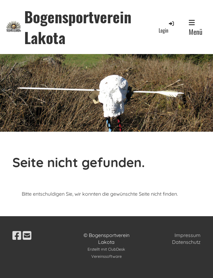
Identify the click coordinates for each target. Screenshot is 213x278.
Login (167, 27)
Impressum (187, 235)
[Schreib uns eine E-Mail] (27, 235)
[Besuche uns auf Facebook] (16, 235)
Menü (195, 28)
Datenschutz (186, 242)
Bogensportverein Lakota (77, 27)
